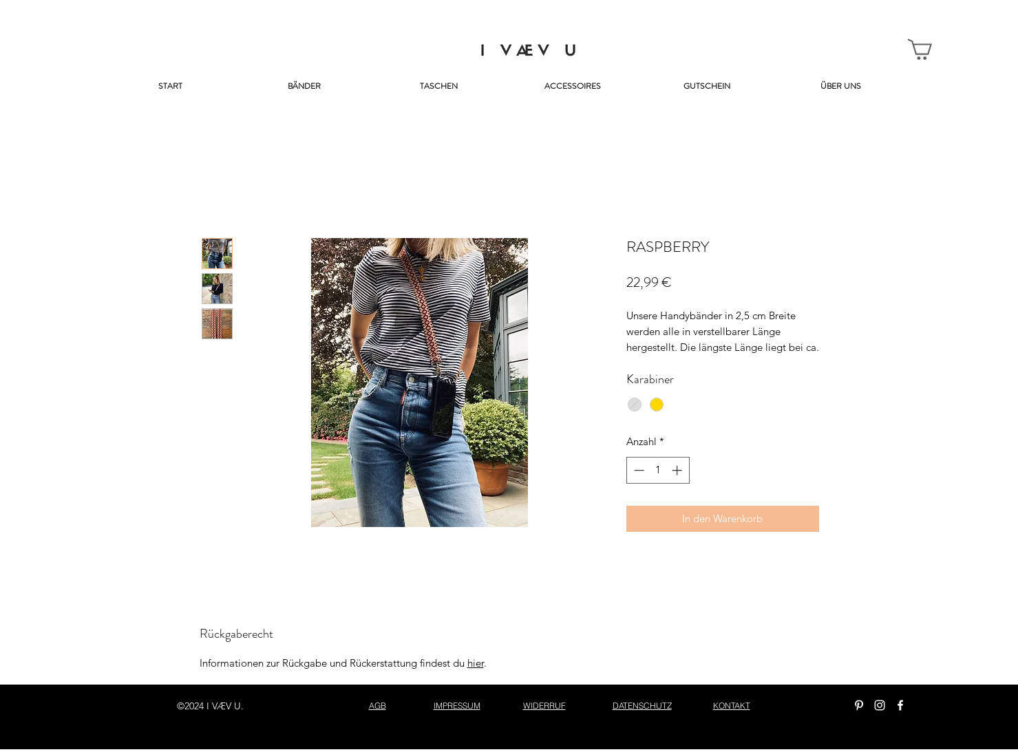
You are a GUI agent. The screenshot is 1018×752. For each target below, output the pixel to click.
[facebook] (900, 705)
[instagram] (880, 705)
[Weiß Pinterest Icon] (859, 705)
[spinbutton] (657, 470)
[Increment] (678, 470)
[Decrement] (637, 470)
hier (475, 662)
